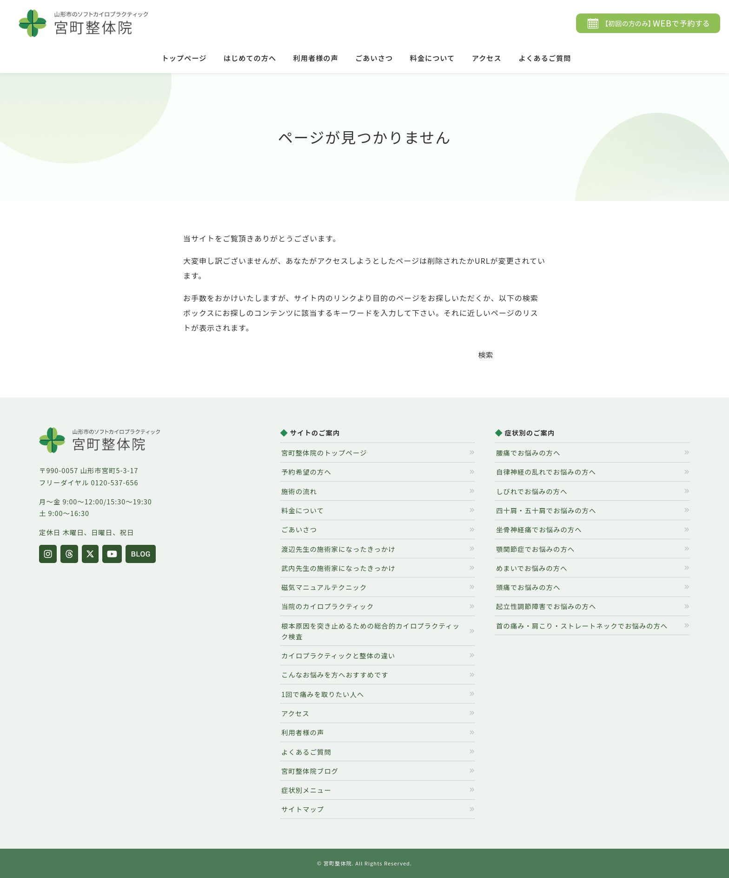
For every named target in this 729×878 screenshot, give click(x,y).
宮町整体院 (338, 863)
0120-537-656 (115, 482)
